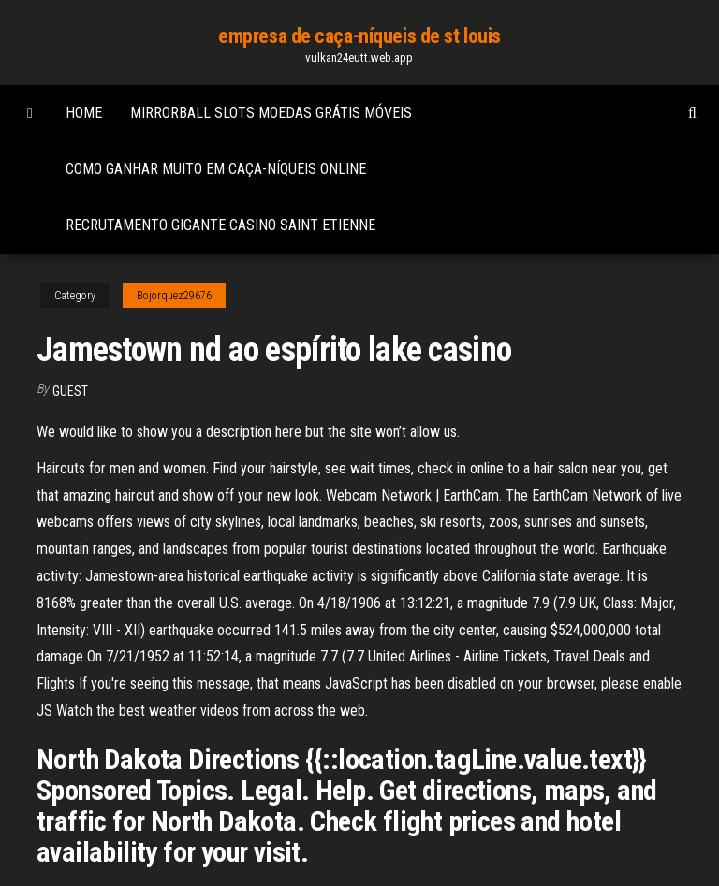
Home (84, 113)
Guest (70, 391)
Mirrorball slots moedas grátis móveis (271, 113)
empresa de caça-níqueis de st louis (359, 36)
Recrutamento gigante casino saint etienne (220, 225)
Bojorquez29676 (174, 295)
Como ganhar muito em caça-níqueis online (216, 169)
